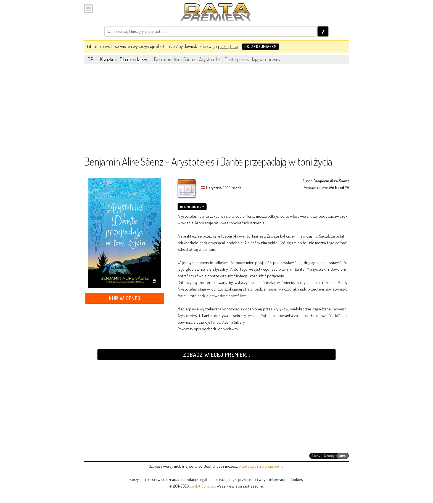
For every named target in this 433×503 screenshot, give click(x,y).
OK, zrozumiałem (260, 46)
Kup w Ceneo (125, 298)
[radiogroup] (329, 456)
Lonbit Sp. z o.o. (203, 486)
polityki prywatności (241, 479)
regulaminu (208, 479)
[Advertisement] (216, 112)
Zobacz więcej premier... (216, 354)
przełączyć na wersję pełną (261, 466)
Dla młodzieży (192, 207)
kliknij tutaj (229, 46)
